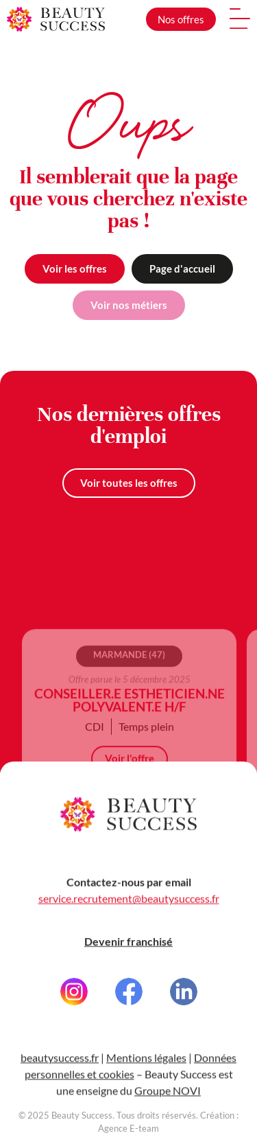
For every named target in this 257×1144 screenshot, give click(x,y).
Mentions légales (146, 1069)
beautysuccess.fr (60, 1069)
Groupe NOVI (167, 1102)
